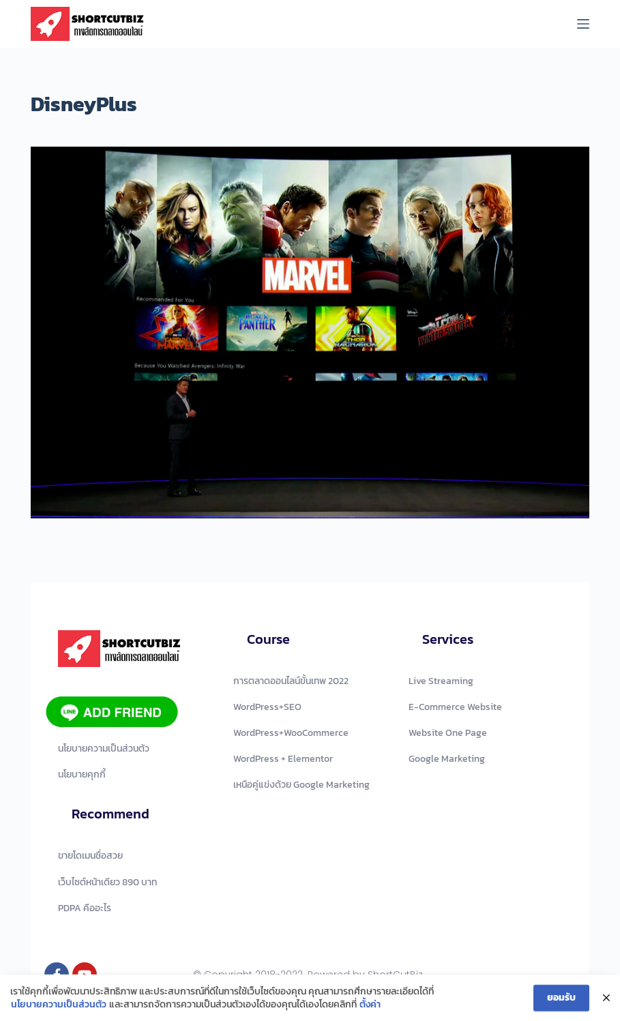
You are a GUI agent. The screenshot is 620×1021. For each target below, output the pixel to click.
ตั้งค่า (370, 1006)
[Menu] (583, 24)
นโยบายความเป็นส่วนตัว (58, 1006)
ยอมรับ (561, 999)
